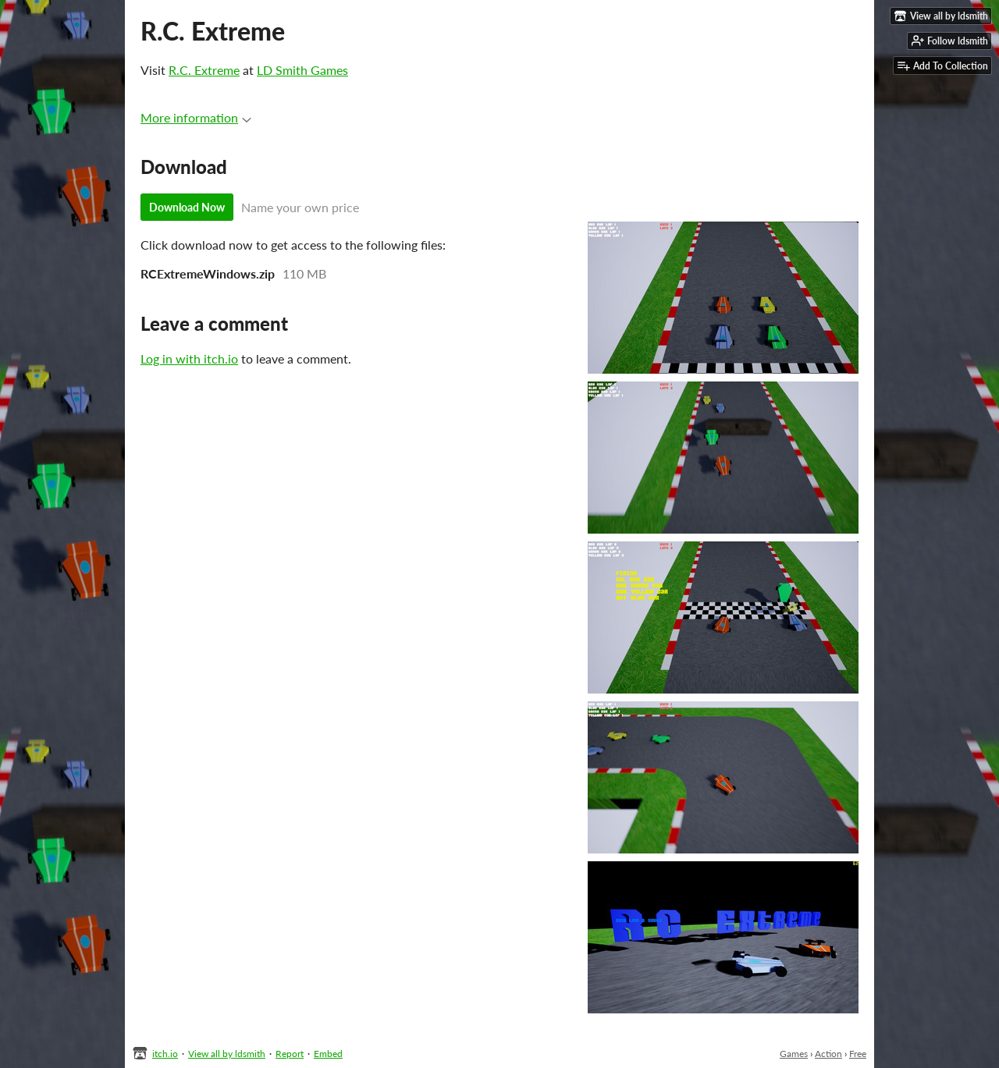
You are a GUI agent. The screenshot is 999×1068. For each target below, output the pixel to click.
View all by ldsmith (226, 1053)
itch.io (165, 1053)
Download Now (187, 207)
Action (828, 1053)
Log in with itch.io (189, 358)
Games (794, 1053)
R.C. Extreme (204, 69)
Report (290, 1053)
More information (195, 117)
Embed (328, 1053)
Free (857, 1053)
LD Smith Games (302, 69)
